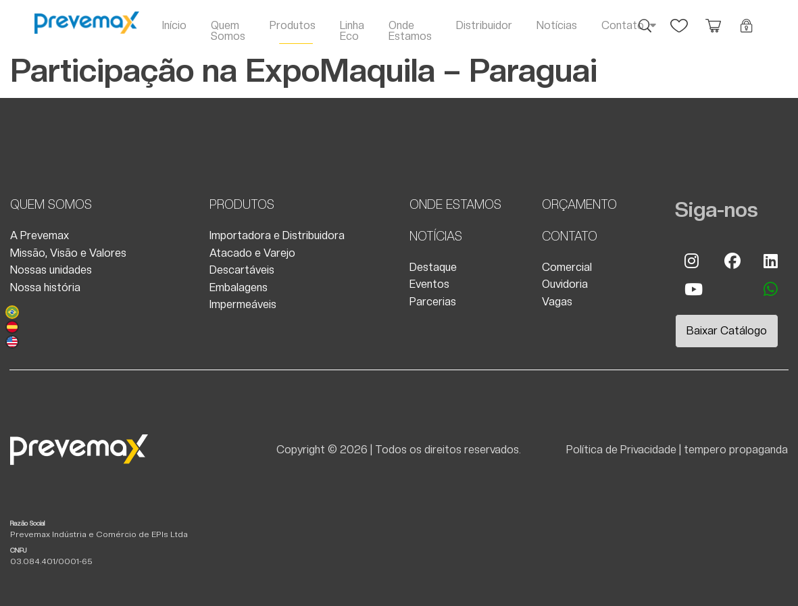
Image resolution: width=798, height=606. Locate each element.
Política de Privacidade (621, 449)
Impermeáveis (242, 304)
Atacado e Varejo (252, 253)
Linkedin (771, 261)
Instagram (692, 261)
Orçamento (713, 19)
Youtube (692, 289)
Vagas (557, 301)
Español (12, 327)
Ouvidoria (565, 284)
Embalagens (238, 287)
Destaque (433, 267)
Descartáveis (241, 269)
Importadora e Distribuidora (277, 235)
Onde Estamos (410, 31)
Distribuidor (484, 25)
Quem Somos (228, 31)
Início (174, 25)
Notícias (557, 25)
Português (12, 312)
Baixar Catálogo (727, 330)
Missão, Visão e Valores (68, 253)
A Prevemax (39, 235)
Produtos (293, 25)
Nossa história (45, 287)
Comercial (567, 267)
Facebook (732, 261)
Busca (645, 19)
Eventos (429, 284)
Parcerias (432, 301)
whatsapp (771, 289)
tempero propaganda (736, 449)
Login (747, 19)
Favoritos (679, 19)
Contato (622, 25)
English (12, 342)
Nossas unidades (51, 269)
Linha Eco (352, 31)
